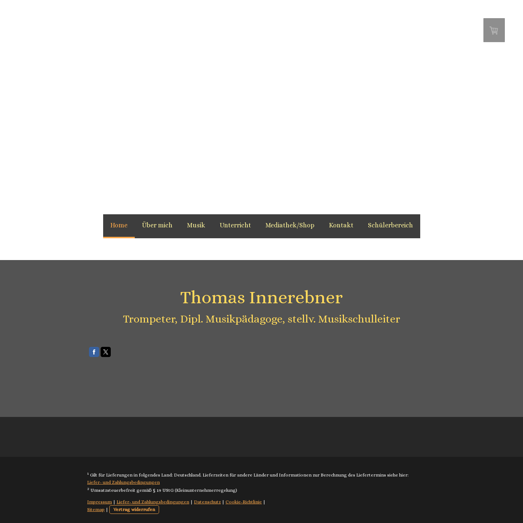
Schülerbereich (390, 225)
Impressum (99, 501)
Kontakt (341, 225)
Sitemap (96, 509)
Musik (196, 225)
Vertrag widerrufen (134, 509)
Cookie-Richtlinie (244, 501)
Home (118, 225)
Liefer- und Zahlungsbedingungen (123, 482)
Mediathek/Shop (290, 225)
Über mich (157, 225)
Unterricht (235, 225)
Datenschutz (207, 501)
